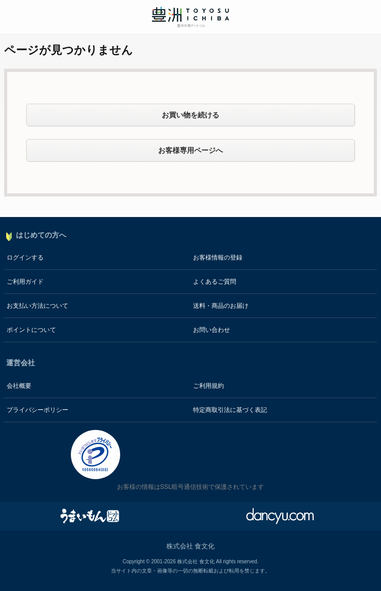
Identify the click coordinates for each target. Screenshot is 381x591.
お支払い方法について (37, 305)
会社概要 (19, 385)
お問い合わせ (211, 329)
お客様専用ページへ (190, 150)
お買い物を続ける (190, 115)
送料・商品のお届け (221, 305)
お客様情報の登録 (217, 257)
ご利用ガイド (25, 281)
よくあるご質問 (214, 281)
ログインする (25, 257)
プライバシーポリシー (37, 409)
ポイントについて (31, 329)
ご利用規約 (208, 385)
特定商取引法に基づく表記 (230, 409)
